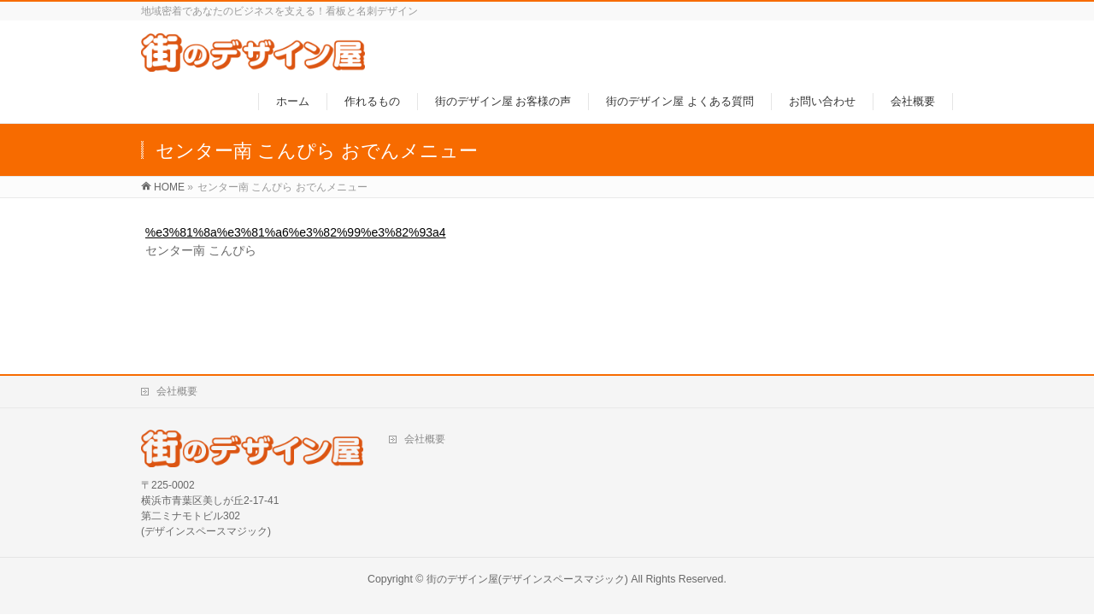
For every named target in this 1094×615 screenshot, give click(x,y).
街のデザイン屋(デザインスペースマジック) (527, 579)
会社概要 (176, 391)
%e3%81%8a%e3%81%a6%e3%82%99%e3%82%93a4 (295, 232)
